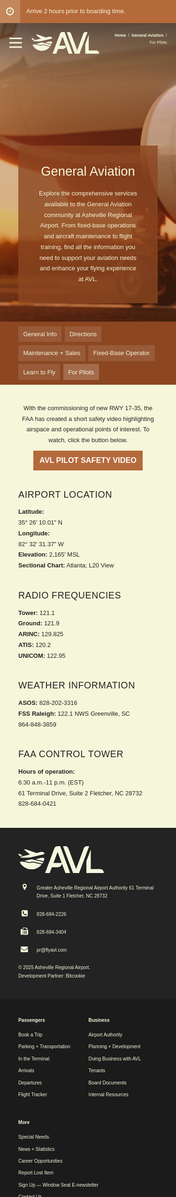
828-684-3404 (51, 932)
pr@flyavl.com (52, 950)
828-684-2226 (51, 914)
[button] (16, 45)
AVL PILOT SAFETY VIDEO (88, 460)
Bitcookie (75, 976)
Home (120, 35)
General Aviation (147, 35)
